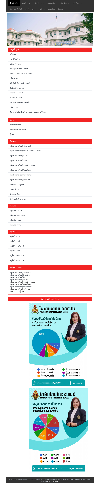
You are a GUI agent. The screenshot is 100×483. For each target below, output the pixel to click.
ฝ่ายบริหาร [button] (39, 3)
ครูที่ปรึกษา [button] (77, 3)
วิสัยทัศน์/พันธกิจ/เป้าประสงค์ (20, 83)
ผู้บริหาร (12, 134)
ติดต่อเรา (61, 9)
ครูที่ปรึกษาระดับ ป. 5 (17, 256)
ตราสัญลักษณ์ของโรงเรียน (19, 69)
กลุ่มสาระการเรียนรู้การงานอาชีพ (21, 175)
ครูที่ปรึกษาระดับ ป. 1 (17, 236)
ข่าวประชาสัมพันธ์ (16, 9)
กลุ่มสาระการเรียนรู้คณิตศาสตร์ (20, 146)
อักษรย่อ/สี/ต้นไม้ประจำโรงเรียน (21, 74)
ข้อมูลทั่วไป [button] (51, 3)
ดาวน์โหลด (41, 9)
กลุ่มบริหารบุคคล (15, 220)
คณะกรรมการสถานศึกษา (18, 130)
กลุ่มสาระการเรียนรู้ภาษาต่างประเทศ (22, 165)
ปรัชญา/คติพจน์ (15, 64)
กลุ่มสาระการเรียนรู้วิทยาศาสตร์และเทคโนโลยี (25, 151)
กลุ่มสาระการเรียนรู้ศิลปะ (18, 156)
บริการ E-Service (16, 107)
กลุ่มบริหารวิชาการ (16, 210)
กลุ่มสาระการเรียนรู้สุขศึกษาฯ (20, 180)
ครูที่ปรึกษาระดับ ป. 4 (17, 251)
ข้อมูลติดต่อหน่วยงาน (17, 93)
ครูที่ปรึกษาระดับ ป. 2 (17, 241)
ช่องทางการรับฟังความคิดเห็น (20, 102)
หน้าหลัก (15, 3)
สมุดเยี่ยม (51, 9)
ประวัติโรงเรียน (15, 59)
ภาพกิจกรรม (29, 9)
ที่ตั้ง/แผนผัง (14, 78)
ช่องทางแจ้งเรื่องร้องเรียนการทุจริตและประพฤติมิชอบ (28, 112)
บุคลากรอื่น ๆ (14, 189)
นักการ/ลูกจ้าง (15, 194)
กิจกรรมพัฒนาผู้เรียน (17, 184)
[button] (13, 29)
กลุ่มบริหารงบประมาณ (17, 215)
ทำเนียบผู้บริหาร (15, 125)
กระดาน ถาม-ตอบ (16, 98)
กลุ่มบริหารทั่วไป (15, 225)
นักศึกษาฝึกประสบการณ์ (18, 199)
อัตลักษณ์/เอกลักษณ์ (17, 88)
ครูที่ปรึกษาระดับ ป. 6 (17, 260)
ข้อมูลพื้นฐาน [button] (26, 3)
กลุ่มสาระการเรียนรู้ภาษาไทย (19, 160)
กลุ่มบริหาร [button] (64, 3)
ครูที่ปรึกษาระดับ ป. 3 (17, 246)
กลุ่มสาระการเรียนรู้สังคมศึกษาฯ (21, 170)
